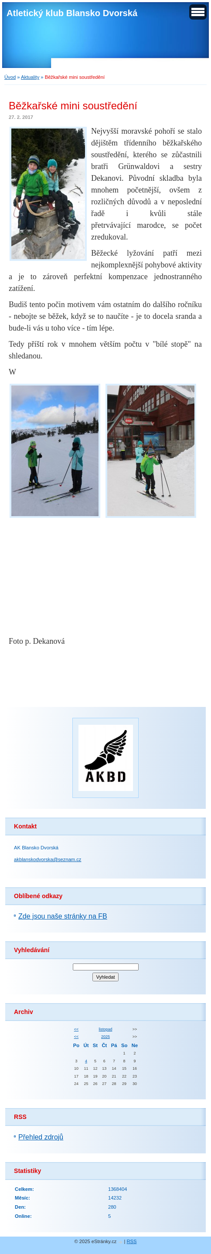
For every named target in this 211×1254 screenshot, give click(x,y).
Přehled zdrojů (40, 1137)
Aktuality (30, 77)
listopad (105, 1029)
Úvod (10, 77)
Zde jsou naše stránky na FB (62, 916)
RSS (132, 1241)
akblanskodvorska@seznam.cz (47, 859)
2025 (105, 1036)
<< (76, 1029)
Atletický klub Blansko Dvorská (72, 13)
